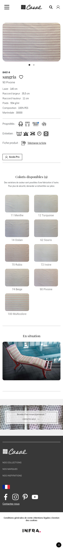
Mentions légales (42, 518)
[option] (31, 42)
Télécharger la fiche (33, 143)
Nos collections (12, 462)
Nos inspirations (12, 475)
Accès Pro (12, 157)
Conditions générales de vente (18, 518)
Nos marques (10, 469)
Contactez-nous (31, 419)
